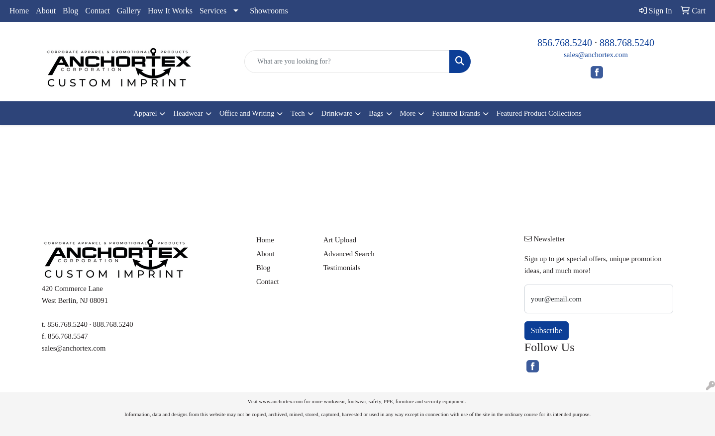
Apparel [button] (145, 113)
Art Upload (339, 240)
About (46, 10)
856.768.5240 (564, 42)
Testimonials (342, 268)
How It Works (170, 10)
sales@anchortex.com (596, 55)
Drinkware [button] (337, 113)
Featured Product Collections (539, 113)
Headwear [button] (188, 113)
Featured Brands (456, 113)
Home (19, 10)
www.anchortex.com (281, 401)
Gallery (129, 10)
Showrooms (269, 10)
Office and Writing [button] (246, 113)
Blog (70, 10)
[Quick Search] (347, 61)
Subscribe (546, 330)
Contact (97, 10)
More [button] (408, 113)
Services (213, 10)
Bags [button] (376, 113)
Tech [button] (298, 113)
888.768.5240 (627, 42)
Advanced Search (349, 254)
